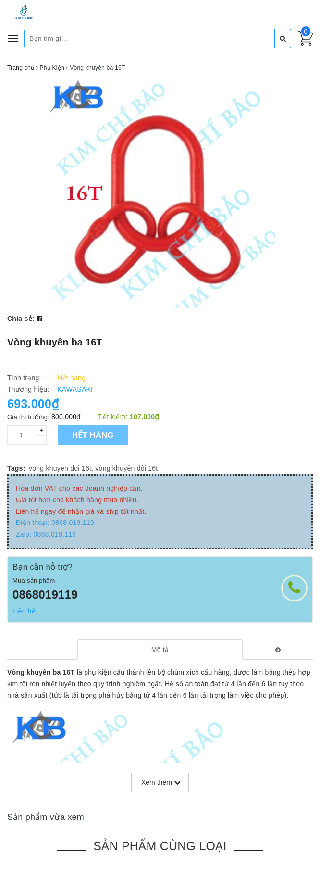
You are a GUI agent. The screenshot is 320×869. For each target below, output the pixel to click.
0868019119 (45, 594)
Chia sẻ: (21, 318)
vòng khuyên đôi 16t (126, 468)
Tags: (16, 468)
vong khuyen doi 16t (60, 468)
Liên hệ (24, 611)
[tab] (159, 649)
